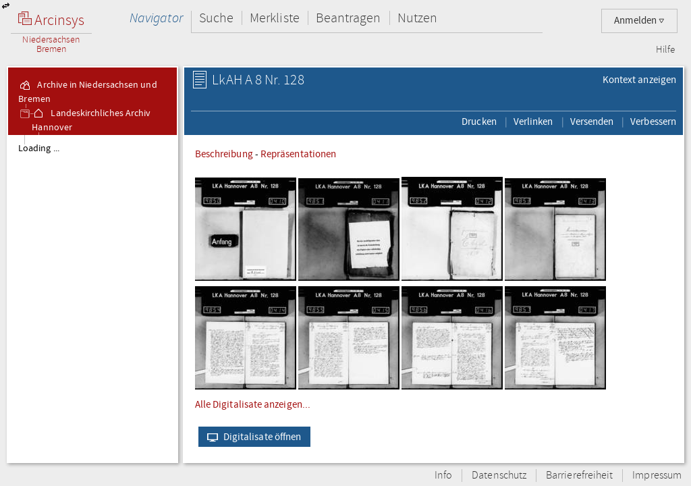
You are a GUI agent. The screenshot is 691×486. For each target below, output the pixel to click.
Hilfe (665, 50)
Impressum (657, 475)
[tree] (92, 298)
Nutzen (417, 17)
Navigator (156, 17)
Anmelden (639, 20)
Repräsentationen (298, 154)
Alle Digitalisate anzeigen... (252, 404)
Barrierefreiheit (579, 475)
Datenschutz (499, 475)
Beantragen (348, 17)
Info (443, 475)
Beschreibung (224, 154)
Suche (216, 17)
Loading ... (38, 148)
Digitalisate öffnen (251, 437)
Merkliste (275, 17)
